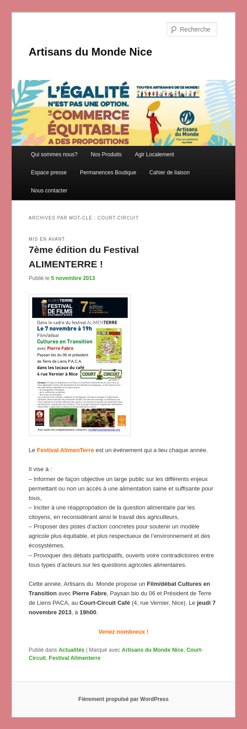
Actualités (71, 650)
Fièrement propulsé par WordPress (124, 699)
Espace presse (48, 172)
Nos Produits (106, 154)
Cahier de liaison (169, 172)
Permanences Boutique (108, 172)
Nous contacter (49, 190)
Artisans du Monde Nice (90, 52)
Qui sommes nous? (54, 154)
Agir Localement (154, 154)
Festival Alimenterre (74, 658)
